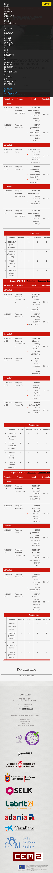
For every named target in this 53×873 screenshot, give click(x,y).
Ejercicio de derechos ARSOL (25, 725)
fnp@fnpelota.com (27, 708)
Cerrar (46, 3)
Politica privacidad (25, 721)
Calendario (31, 281)
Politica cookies (25, 719)
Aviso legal (25, 723)
